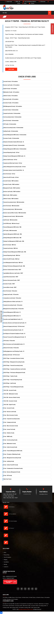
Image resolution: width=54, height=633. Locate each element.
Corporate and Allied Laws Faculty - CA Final (12, 163)
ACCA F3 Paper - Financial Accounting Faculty (13, 365)
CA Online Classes (25, 597)
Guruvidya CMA (11, 603)
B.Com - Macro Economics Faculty (10, 425)
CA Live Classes (18, 597)
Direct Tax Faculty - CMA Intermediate (11, 205)
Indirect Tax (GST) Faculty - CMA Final (11, 259)
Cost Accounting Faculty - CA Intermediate (12, 117)
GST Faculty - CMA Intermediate (10, 230)
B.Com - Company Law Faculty (9, 422)
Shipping (5, 559)
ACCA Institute (12, 605)
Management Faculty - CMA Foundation (11, 188)
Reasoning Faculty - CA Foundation (10, 99)
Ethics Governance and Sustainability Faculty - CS (13, 344)
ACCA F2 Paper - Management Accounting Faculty (13, 361)
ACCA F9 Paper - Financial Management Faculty (13, 386)
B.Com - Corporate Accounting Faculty (11, 418)
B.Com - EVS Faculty (7, 475)
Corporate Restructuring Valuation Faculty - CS (13, 330)
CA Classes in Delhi (18, 605)
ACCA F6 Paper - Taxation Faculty (10, 376)
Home (4, 552)
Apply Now (11, 69)
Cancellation (6, 562)
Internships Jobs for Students (12, 599)
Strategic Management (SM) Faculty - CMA (12, 237)
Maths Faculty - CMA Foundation (10, 195)
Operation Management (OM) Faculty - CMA (12, 234)
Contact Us (5, 566)
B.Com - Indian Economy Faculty (10, 447)
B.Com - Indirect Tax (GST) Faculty (10, 464)
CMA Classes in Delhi (26, 605)
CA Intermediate (13, 521)
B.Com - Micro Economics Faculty (10, 415)
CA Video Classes (32, 597)
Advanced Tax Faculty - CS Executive (11, 347)
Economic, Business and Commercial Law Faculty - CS (14, 322)
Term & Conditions (7, 557)
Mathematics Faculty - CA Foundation (11, 92)
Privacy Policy (6, 554)
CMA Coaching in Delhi (14, 607)
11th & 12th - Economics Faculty (10, 401)
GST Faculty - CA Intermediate (9, 124)
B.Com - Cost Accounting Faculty (10, 440)
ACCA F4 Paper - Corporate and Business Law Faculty (14, 369)
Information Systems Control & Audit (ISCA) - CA (13, 170)
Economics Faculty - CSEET (9, 283)
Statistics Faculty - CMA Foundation (10, 198)
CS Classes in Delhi (34, 605)
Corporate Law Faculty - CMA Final (10, 248)
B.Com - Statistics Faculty (8, 432)
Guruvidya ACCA (23, 603)
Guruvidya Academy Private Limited (26, 609)
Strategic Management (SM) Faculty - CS (12, 315)
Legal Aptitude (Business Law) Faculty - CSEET (13, 273)
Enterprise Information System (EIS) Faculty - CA (13, 141)
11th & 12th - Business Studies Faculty (11, 397)
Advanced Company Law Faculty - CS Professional (13, 326)
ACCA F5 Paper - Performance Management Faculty (14, 372)
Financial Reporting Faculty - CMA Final (11, 255)
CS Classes (46, 603)
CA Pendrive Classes (40, 597)
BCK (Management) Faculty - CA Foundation (12, 106)
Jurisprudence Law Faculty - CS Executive (12, 298)
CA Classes (36, 603)
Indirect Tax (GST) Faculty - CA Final (11, 177)
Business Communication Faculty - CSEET (12, 269)
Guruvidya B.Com (30, 603)
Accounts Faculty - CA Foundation (10, 81)
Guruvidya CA (5, 603)
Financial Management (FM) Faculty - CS (12, 312)
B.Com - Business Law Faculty (9, 411)
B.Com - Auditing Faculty (8, 461)
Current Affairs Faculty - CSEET (9, 287)
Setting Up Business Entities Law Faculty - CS (12, 301)
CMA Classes (41, 603)
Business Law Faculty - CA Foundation (11, 85)
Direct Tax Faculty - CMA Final (9, 244)
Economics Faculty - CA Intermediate (11, 138)
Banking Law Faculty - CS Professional (11, 354)
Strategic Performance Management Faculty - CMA (14, 266)
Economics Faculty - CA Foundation (10, 102)
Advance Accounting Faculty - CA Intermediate (13, 127)
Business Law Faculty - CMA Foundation (11, 191)
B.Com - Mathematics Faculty (9, 443)
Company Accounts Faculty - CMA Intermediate (13, 216)
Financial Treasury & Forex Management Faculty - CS (14, 337)
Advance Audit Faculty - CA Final (10, 159)
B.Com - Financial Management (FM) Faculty (12, 450)
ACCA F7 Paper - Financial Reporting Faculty (12, 379)
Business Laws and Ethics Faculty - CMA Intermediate (14, 212)
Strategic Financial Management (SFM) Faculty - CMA (14, 251)
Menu (5, 12)
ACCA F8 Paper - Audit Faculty (9, 383)
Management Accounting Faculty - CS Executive (13, 308)
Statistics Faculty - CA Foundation (10, 95)
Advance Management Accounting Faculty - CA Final (14, 166)
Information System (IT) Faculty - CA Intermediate (13, 145)
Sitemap (5, 564)
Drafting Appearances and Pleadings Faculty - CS (13, 351)
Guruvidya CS (17, 603)
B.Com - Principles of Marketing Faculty (11, 454)
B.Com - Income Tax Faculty (9, 429)
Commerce (11, 506)
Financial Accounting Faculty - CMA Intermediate (13, 202)
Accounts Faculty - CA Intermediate (10, 109)
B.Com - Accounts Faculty (8, 408)
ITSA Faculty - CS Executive (9, 340)
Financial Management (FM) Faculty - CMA (12, 227)
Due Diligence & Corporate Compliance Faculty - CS (14, 333)
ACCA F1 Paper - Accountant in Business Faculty (13, 358)
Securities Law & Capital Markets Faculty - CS (12, 319)
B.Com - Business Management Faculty (11, 472)
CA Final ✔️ (11, 528)
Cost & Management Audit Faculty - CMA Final (13, 262)
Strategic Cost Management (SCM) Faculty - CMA (13, 241)
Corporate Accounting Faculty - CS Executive (12, 305)
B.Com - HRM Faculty (7, 436)
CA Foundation (12, 514)
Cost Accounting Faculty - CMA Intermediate (12, 209)
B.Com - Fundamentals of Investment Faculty (12, 468)
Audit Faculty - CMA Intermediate (10, 219)
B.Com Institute (6, 605)
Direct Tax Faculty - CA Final (9, 173)
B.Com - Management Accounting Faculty (12, 457)
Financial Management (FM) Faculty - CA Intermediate (14, 134)
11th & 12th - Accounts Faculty (9, 390)
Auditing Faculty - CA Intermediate (10, 131)
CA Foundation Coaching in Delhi (24, 607)
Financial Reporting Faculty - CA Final (11, 152)
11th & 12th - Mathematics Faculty (10, 393)
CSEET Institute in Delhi (35, 607)
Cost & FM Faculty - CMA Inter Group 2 (11, 223)
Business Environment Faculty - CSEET (11, 280)
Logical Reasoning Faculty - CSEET (10, 276)
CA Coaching (5, 597)
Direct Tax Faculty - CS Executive (10, 290)
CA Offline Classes (11, 597)
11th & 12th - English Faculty (9, 404)
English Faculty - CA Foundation (10, 88)
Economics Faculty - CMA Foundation (11, 184)
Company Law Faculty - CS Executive (11, 294)
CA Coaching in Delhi (42, 605)
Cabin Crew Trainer (7, 479)
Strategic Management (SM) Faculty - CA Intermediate (14, 148)
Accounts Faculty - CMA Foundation (10, 180)
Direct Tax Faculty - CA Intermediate (10, 120)
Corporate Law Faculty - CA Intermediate (11, 113)
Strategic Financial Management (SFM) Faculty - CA (14, 156)
